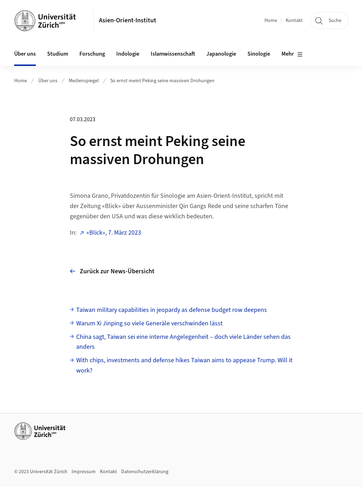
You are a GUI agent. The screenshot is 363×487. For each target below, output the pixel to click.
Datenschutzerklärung (144, 471)
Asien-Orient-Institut (127, 20)
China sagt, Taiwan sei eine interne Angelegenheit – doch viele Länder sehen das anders (183, 342)
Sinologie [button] (258, 54)
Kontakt (294, 20)
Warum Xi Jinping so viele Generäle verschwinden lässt (149, 323)
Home (270, 20)
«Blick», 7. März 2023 (113, 232)
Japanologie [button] (221, 54)
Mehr (292, 54)
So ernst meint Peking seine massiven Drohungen (162, 80)
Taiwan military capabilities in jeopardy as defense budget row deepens (171, 310)
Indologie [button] (127, 54)
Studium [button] (57, 54)
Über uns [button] (25, 54)
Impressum (84, 471)
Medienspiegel (84, 80)
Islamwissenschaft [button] (173, 54)
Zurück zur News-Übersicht (112, 271)
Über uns (47, 80)
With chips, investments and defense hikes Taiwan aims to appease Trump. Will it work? (184, 365)
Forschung (92, 54)
